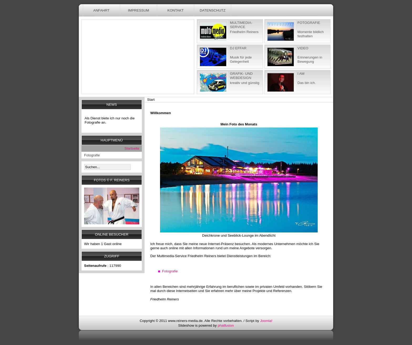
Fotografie (170, 271)
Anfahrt (101, 10)
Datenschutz (212, 10)
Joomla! (266, 321)
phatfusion (226, 325)
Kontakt (175, 10)
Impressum (138, 10)
